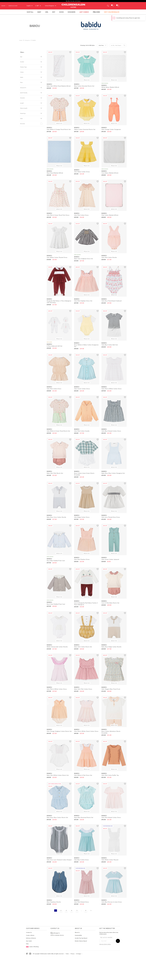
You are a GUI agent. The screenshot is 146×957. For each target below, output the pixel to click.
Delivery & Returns (31, 938)
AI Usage (78, 953)
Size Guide (29, 941)
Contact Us (29, 932)
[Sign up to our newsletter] (118, 941)
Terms (67, 953)
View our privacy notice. (105, 944)
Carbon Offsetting (32, 946)
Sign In (3, 5)
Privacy (72, 953)
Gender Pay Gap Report (81, 938)
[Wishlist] (113, 6)
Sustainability (78, 935)
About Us (77, 932)
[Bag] (118, 6)
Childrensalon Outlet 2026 (46, 953)
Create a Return (30, 935)
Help (27, 943)
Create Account (13, 5)
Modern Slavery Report (81, 941)
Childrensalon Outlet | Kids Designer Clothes (73, 5)
